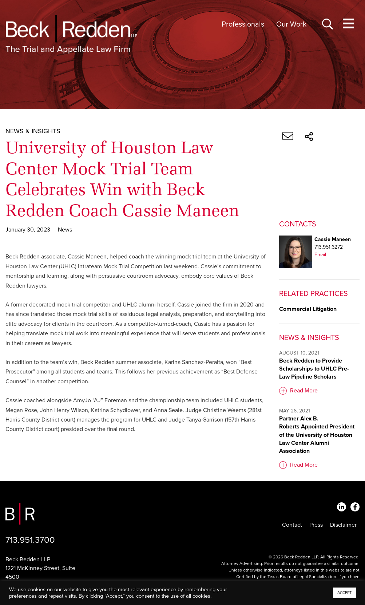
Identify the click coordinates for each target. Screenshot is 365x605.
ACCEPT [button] (344, 592)
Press (316, 525)
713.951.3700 (30, 540)
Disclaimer (343, 525)
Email (320, 255)
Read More (304, 390)
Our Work (291, 24)
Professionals (243, 24)
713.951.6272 (328, 247)
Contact (292, 525)
